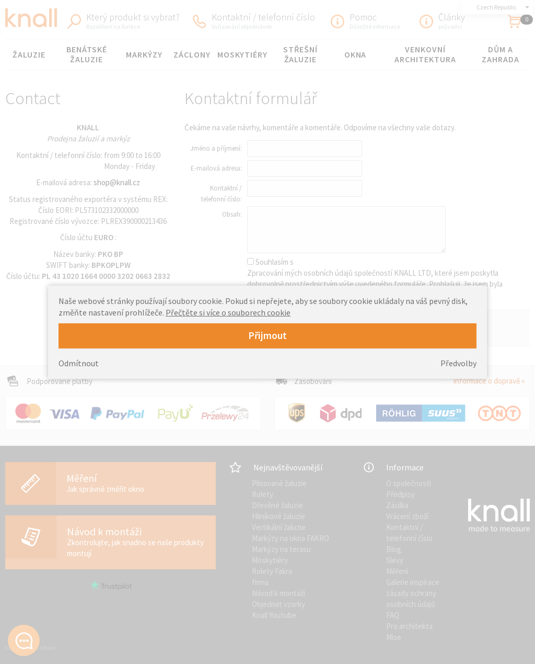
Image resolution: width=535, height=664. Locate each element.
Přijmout (267, 335)
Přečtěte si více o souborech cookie (228, 312)
